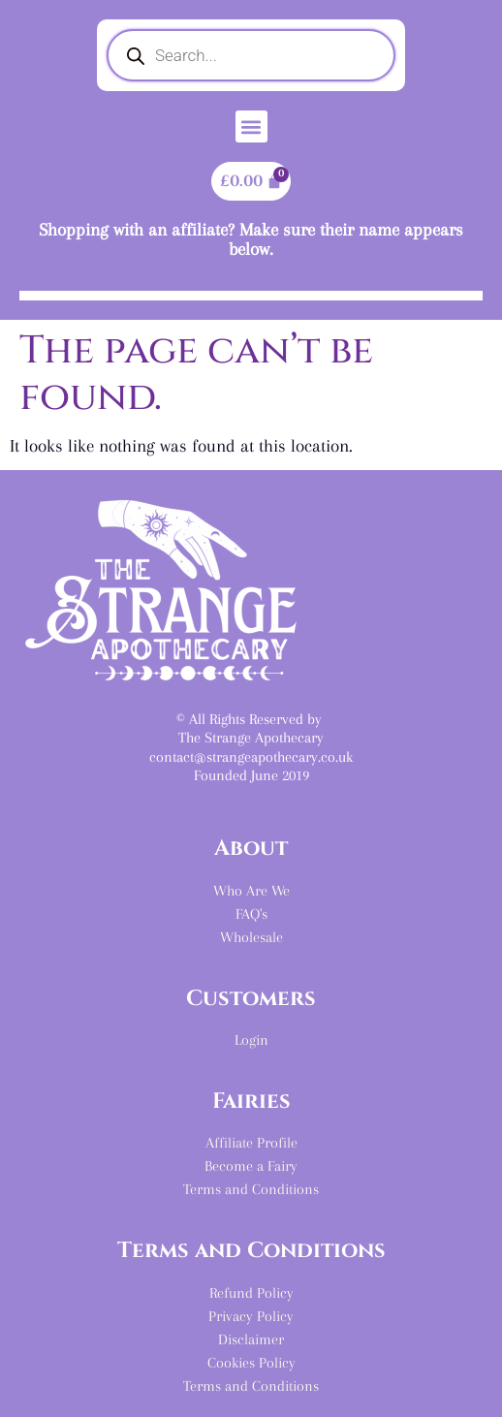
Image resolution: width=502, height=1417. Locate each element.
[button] (251, 126)
